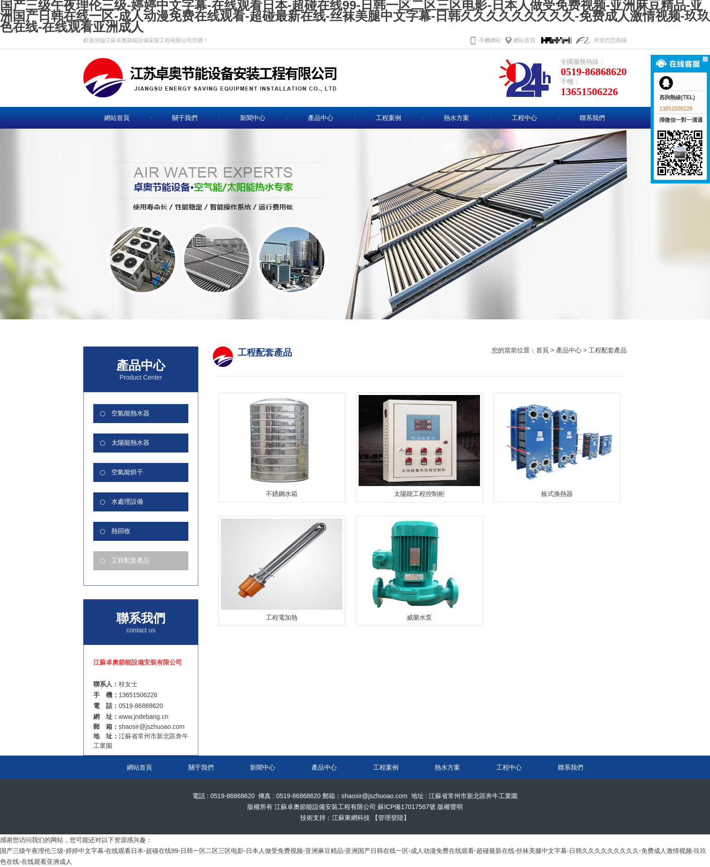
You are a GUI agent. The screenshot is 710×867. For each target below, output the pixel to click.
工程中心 (524, 117)
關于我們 (184, 117)
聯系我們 (592, 117)
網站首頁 (524, 40)
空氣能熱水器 (130, 413)
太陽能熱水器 (130, 442)
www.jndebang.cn (143, 716)
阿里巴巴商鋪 (610, 40)
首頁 (542, 350)
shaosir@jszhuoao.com (152, 726)
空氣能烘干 (127, 472)
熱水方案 (456, 117)
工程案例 (388, 117)
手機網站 (490, 40)
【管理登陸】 (391, 817)
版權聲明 (450, 806)
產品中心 (320, 117)
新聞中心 (252, 117)
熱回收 (120, 531)
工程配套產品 (130, 560)
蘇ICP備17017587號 (407, 806)
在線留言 (560, 40)
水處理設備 (127, 501)
